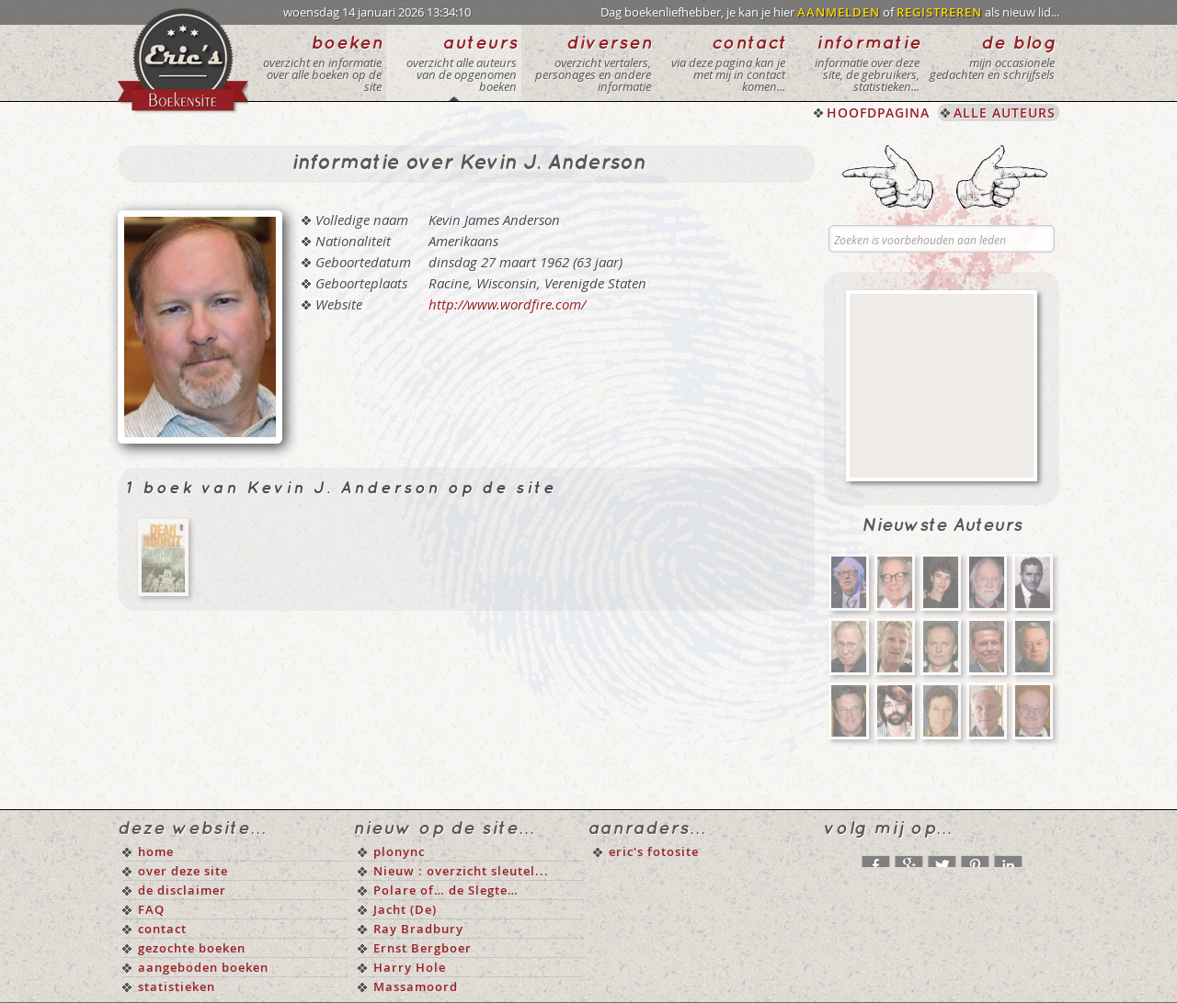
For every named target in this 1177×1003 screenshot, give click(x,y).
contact (162, 928)
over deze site (183, 870)
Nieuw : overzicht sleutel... (461, 870)
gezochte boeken (192, 948)
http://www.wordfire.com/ (507, 304)
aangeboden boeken (203, 967)
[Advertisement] (942, 386)
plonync (399, 851)
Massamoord (415, 986)
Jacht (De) (405, 909)
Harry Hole (409, 967)
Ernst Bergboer (422, 948)
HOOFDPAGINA (878, 112)
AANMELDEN (838, 12)
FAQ (151, 909)
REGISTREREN (939, 12)
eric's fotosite (654, 851)
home (156, 851)
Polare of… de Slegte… (446, 890)
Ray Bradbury (418, 928)
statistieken (176, 986)
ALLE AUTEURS (1005, 112)
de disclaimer (182, 890)
